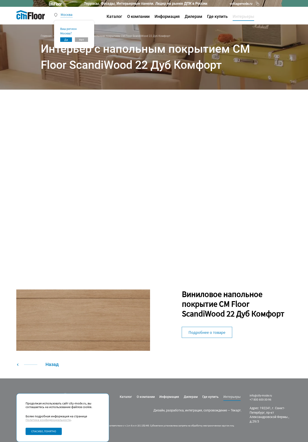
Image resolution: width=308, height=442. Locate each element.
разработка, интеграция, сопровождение (196, 410)
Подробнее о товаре (207, 332)
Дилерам (193, 16)
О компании (138, 16)
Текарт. (236, 410)
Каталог (114, 16)
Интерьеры (243, 16)
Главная (46, 36)
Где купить (217, 16)
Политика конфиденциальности (48, 420)
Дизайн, (159, 410)
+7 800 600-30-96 (260, 399)
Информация (167, 16)
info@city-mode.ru (261, 395)
